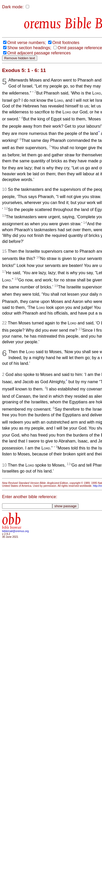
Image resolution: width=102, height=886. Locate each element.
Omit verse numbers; (26, 42)
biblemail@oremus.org (15, 531)
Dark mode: (13, 7)
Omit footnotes (65, 42)
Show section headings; (29, 48)
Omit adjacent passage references (39, 53)
